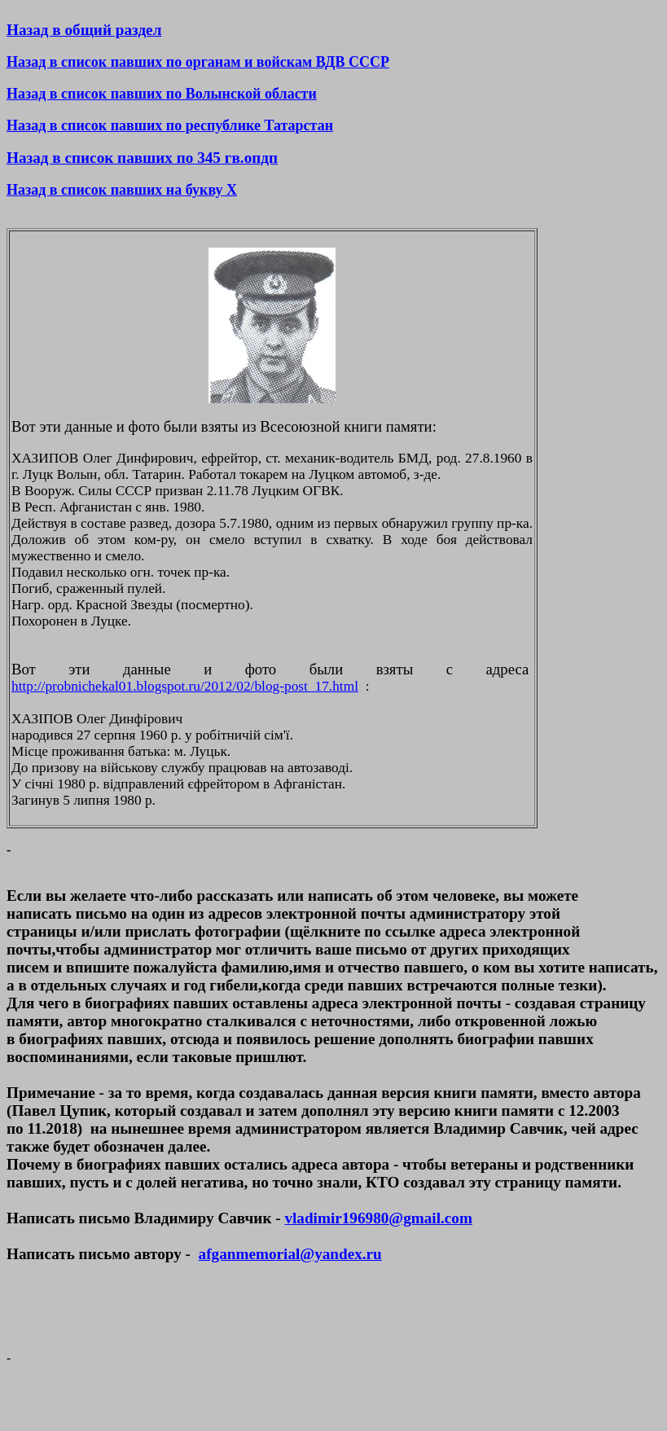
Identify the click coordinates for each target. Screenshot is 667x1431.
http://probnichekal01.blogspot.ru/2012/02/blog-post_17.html (184, 686)
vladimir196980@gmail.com (378, 1218)
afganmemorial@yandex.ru (290, 1253)
